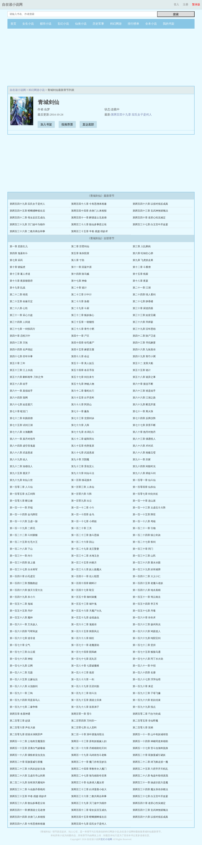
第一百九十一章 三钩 (21, 693)
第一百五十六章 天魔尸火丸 (86, 610)
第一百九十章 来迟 (143, 686)
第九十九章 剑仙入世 (21, 480)
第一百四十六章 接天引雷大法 (26, 590)
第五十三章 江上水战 (21, 370)
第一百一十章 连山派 (144, 500)
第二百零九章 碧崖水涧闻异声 (26, 734)
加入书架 (46, 124)
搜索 (176, 14)
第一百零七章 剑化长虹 (145, 493)
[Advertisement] (101, 57)
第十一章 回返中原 (81, 267)
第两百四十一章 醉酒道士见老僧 (89, 217)
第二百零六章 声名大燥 (22, 727)
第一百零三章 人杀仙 (82, 487)
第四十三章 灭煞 (19, 342)
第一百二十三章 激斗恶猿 (85, 535)
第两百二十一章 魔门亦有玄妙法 (89, 761)
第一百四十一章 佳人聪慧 (85, 576)
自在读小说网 (12, 4)
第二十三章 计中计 (81, 294)
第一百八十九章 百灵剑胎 (85, 686)
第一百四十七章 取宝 (82, 590)
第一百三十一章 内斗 (21, 555)
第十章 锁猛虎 (17, 267)
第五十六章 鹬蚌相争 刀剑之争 (26, 377)
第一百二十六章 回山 (82, 541)
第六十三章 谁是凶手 (144, 390)
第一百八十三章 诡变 (82, 672)
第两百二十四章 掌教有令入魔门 (89, 768)
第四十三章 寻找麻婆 (144, 342)
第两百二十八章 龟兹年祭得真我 (150, 775)
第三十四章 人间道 (20, 322)
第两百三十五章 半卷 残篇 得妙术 (89, 231)
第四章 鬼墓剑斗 (19, 253)
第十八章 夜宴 (140, 280)
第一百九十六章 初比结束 (147, 700)
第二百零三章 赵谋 (20, 720)
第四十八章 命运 (80, 356)
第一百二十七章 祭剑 (144, 541)
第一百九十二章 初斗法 (84, 693)
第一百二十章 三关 (81, 528)
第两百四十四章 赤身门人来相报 (89, 210)
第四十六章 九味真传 (144, 349)
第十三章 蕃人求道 (20, 273)
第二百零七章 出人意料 (84, 727)
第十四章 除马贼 (80, 273)
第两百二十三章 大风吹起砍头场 (27, 768)
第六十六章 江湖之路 (144, 397)
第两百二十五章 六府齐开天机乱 (150, 768)
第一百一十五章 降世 (144, 514)
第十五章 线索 (140, 273)
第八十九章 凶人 (19, 459)
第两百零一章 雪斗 (81, 713)
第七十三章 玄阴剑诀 (82, 418)
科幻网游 (116, 23)
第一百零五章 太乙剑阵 (22, 493)
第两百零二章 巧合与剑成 (147, 713)
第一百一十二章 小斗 (82, 507)
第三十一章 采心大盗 (21, 315)
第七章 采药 (16, 260)
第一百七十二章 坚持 (144, 645)
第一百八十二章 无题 (21, 672)
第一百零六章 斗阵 (81, 493)
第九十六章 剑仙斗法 (82, 473)
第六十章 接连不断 (143, 383)
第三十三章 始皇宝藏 (144, 315)
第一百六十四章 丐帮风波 (24, 631)
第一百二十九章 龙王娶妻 (85, 548)
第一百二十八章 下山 (21, 548)
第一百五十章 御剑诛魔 (84, 596)
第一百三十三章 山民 (144, 555)
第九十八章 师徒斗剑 (144, 473)
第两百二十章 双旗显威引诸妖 (149, 755)
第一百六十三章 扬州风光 (147, 624)
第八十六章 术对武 (143, 445)
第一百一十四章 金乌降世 (24, 514)
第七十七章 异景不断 (144, 425)
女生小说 (28, 23)
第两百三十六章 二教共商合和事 (27, 231)
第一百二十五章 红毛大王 (24, 541)
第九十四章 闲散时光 (144, 466)
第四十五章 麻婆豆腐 (82, 349)
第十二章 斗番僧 (142, 267)
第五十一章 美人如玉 (82, 363)
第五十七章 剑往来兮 (82, 377)
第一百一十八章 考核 (144, 521)
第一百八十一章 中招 (144, 665)
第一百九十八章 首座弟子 (85, 706)
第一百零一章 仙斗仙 (144, 480)
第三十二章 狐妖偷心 (82, 315)
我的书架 (168, 23)
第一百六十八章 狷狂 (82, 638)
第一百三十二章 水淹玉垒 (85, 555)
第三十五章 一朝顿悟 (82, 322)
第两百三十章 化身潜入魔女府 (87, 782)
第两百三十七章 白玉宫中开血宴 (150, 224)
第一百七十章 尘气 (20, 645)
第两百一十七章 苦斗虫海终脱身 (150, 748)
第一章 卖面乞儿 (19, 246)
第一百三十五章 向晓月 (84, 562)
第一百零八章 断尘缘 (21, 500)
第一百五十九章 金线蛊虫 (85, 617)
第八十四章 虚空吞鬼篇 (22, 445)
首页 (13, 23)
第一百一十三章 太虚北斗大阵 (149, 507)
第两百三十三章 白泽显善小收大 (89, 789)
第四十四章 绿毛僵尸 (82, 342)
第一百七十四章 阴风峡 (84, 651)
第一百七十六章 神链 (21, 658)
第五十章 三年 (17, 363)
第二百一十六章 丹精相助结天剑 (89, 748)
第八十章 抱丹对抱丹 (144, 432)
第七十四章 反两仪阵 (144, 418)
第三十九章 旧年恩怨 (144, 328)
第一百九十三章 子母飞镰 (147, 693)
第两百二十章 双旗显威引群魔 (26, 761)
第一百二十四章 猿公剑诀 (147, 535)
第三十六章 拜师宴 (143, 322)
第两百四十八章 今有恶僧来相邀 (89, 203)
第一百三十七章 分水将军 (24, 569)
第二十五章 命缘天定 (21, 301)
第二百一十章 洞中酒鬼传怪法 (87, 734)
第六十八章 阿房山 (81, 404)
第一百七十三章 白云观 (22, 651)
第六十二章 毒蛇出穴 (82, 390)
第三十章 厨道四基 (143, 308)
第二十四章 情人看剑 (144, 294)
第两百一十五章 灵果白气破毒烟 (27, 748)
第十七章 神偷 (79, 280)
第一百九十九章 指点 (144, 706)
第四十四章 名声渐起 (21, 349)
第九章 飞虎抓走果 (143, 260)
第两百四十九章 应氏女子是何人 (131, 114)
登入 (176, 4)
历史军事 (98, 23)
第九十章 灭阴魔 (80, 459)
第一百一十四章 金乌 (82, 514)
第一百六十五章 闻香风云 (85, 631)
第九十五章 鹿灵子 (20, 473)
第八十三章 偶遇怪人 (144, 438)
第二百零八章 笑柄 (143, 727)
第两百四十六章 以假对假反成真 (150, 203)
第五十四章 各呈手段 (82, 370)
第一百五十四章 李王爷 (145, 603)
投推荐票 (67, 124)
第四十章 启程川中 (20, 335)
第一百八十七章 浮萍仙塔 (147, 679)
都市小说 (45, 23)
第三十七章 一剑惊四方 (22, 328)
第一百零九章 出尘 (81, 500)
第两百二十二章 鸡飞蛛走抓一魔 (150, 761)
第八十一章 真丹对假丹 (22, 438)
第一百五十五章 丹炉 (21, 610)
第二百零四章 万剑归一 (84, 720)
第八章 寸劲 (77, 260)
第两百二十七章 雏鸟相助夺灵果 (89, 775)
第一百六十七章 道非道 (22, 638)
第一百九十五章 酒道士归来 (86, 700)
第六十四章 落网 (19, 397)
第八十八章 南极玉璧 (144, 452)
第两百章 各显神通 (20, 713)
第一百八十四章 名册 (144, 672)
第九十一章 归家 (142, 459)
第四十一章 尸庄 (80, 335)
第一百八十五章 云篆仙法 (24, 679)
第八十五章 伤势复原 (82, 445)
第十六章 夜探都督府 (21, 280)
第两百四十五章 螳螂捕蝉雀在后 (27, 210)
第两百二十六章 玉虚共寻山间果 (27, 775)
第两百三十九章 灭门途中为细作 (27, 224)
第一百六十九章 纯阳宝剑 (147, 638)
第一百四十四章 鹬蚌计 (84, 583)
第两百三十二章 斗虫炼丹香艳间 (27, 789)
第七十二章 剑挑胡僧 (21, 418)
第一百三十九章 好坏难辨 (147, 569)
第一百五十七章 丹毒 (144, 610)
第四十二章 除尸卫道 (144, 335)
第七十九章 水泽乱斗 (82, 432)
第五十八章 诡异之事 (144, 377)
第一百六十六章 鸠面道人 (147, 631)
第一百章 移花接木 (81, 480)
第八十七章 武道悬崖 (82, 452)
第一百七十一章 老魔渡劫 (85, 645)
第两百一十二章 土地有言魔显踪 (27, 741)
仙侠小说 (80, 23)
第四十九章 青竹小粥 (144, 356)
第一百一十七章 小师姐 (84, 521)
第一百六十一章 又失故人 (24, 624)
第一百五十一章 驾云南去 (147, 596)
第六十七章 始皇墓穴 (21, 404)
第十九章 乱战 (17, 287)
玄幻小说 (63, 23)
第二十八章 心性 (19, 308)
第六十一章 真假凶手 (21, 390)
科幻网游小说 (37, 90)
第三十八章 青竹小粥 (82, 328)
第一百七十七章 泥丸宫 (84, 658)
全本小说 (151, 23)
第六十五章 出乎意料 (82, 397)
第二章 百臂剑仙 (80, 246)
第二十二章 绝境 (19, 294)
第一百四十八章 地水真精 (147, 590)
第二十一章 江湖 (142, 287)
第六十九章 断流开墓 (144, 404)
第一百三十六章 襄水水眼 (147, 562)
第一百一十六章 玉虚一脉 (24, 521)
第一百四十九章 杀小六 (22, 596)
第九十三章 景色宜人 (82, 466)
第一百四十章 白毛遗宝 (22, 576)
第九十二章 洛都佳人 (21, 466)
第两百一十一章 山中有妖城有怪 (150, 734)
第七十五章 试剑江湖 (21, 425)
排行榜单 (133, 23)
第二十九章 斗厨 (80, 308)
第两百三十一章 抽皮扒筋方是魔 (150, 782)
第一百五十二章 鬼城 (21, 603)
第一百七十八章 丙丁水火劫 (148, 658)
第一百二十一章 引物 (144, 528)
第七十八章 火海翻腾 (21, 432)
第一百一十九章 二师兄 (22, 528)
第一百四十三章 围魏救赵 (24, 583)
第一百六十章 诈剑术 (144, 617)
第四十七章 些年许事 (21, 356)
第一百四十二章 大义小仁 (147, 576)
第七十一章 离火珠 (143, 411)
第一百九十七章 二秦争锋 (24, 706)
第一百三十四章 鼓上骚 (22, 562)
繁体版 (196, 4)
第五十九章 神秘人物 (82, 383)
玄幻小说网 (106, 839)
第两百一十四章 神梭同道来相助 (150, 741)
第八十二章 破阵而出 (82, 438)
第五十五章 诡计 (142, 370)
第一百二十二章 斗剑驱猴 (24, 535)
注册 (185, 4)
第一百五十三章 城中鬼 (84, 603)
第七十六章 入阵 (80, 425)
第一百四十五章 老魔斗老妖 (148, 583)
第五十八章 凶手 (19, 383)
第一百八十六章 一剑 (82, 679)
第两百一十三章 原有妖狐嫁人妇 (89, 741)
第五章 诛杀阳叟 (80, 253)
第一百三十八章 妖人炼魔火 (86, 569)
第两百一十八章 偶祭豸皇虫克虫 (27, 755)
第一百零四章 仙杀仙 (144, 487)
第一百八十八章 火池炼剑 (24, 686)
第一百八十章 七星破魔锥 (85, 665)
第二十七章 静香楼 (143, 301)
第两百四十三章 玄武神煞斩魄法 (150, 210)
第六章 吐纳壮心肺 (143, 253)
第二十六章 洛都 (80, 301)
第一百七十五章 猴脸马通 (147, 651)
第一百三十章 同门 (143, 548)
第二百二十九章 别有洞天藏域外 (27, 782)
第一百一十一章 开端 (21, 507)
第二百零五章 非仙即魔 (145, 720)
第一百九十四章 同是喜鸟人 (25, 700)
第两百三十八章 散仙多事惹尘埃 (89, 224)
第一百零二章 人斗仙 (21, 487)
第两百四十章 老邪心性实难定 (149, 217)
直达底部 (88, 124)
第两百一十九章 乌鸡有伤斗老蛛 (89, 755)
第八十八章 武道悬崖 (21, 452)
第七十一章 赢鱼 (80, 411)
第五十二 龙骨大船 (143, 363)
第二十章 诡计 (79, 287)
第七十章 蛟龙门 (19, 411)
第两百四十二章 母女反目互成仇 (27, 217)
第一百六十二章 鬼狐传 (84, 624)
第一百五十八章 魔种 (21, 617)
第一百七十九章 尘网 (21, 665)
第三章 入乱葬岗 (142, 246)
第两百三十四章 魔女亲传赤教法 (150, 789)
